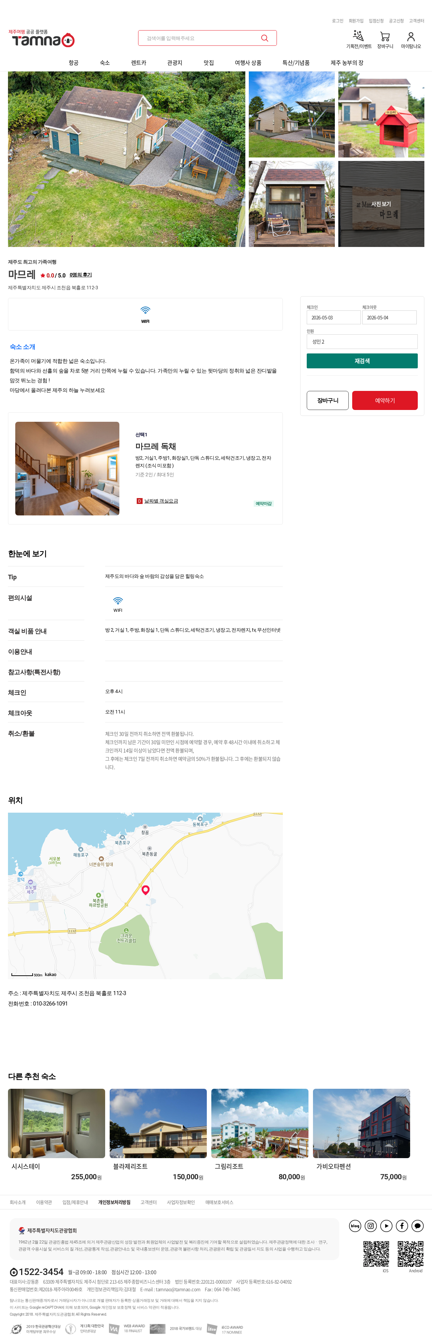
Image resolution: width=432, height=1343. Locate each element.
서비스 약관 (146, 1307)
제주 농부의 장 (347, 62)
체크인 (312, 307)
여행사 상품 (248, 62)
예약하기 (385, 400)
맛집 (209, 62)
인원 (310, 331)
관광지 (175, 62)
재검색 (362, 361)
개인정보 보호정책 (116, 1307)
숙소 (105, 62)
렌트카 (138, 62)
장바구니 (327, 400)
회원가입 (356, 21)
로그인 (337, 21)
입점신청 (376, 21)
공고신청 (396, 21)
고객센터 (416, 21)
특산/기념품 (296, 62)
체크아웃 (369, 307)
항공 (74, 62)
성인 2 (318, 341)
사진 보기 (381, 204)
